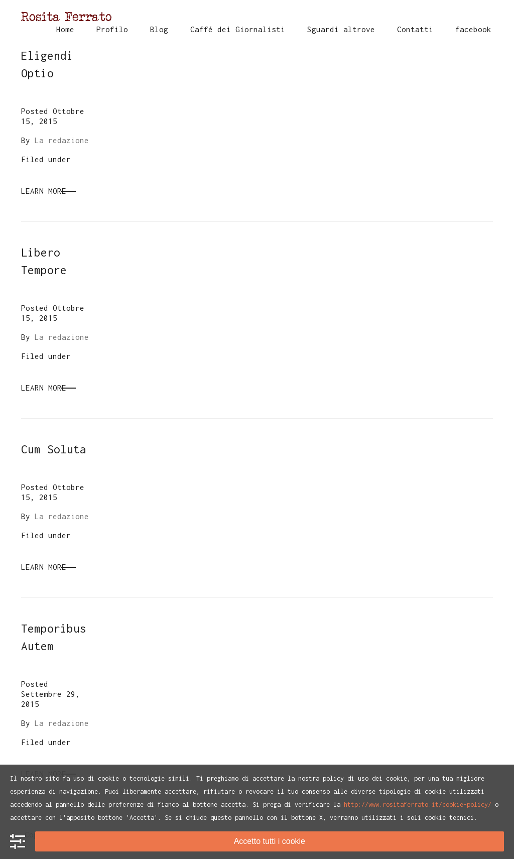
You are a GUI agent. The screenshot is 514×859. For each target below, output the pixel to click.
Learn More (43, 190)
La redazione (62, 140)
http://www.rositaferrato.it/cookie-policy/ (417, 804)
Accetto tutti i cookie (269, 841)
